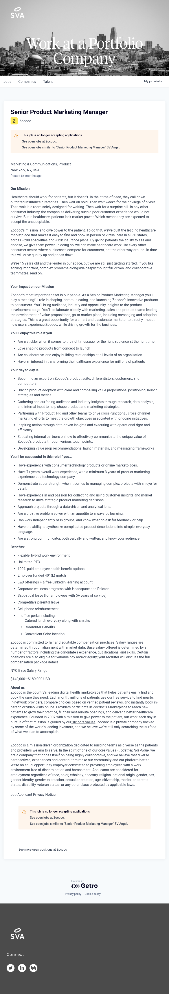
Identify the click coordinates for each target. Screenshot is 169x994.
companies (27, 82)
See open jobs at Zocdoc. (39, 141)
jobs (7, 82)
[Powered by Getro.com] (84, 884)
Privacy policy (73, 894)
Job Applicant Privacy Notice (33, 794)
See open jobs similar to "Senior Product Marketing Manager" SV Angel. (71, 147)
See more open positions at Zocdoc (42, 849)
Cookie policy (93, 894)
